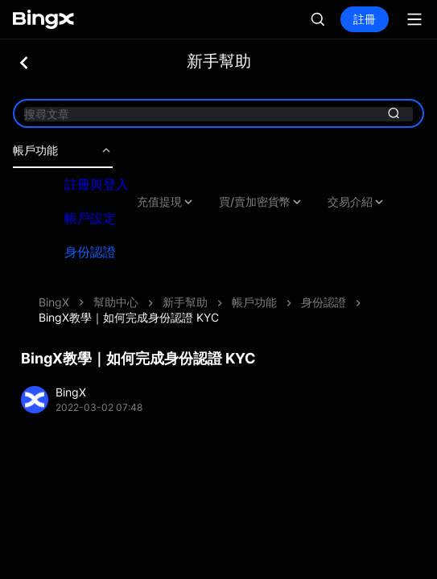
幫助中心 (115, 302)
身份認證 (90, 252)
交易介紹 (356, 201)
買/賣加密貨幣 (261, 201)
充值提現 (166, 201)
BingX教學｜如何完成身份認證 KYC (129, 317)
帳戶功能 (63, 150)
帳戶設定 (90, 218)
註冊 (364, 19)
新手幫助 (185, 302)
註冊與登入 (96, 184)
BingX (54, 302)
